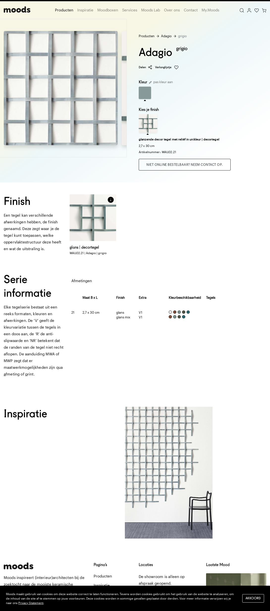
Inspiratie (85, 10)
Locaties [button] (146, 564)
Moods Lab (150, 10)
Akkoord (253, 598)
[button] (111, 200)
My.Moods (210, 10)
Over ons (172, 10)
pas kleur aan (161, 82)
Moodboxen (107, 10)
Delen (145, 67)
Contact (191, 10)
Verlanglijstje (167, 67)
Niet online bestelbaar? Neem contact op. (184, 165)
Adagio (166, 36)
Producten (64, 10)
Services (129, 10)
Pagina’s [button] (100, 564)
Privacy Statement (30, 603)
